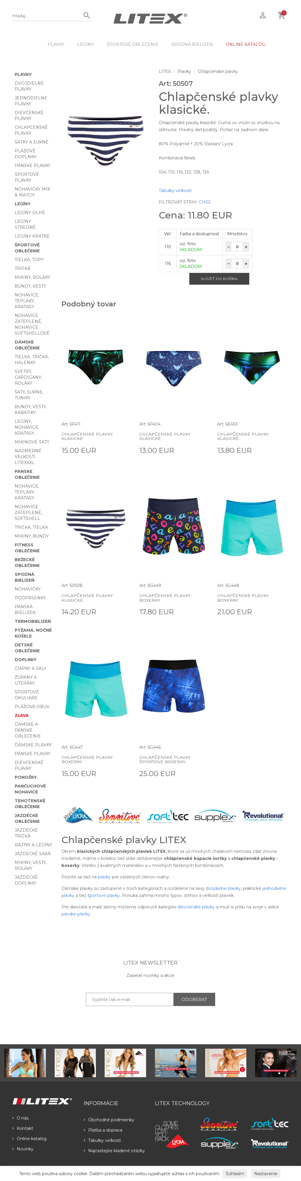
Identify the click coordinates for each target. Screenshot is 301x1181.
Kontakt (22, 1128)
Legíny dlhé (30, 212)
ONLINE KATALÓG (245, 44)
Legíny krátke (32, 236)
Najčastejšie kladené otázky (114, 1150)
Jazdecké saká (33, 853)
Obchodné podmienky (109, 1119)
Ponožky (26, 777)
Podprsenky (30, 597)
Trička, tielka (31, 527)
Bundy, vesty (30, 286)
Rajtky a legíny (33, 845)
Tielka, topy (29, 259)
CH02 (204, 202)
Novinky (23, 1149)
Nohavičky (28, 589)
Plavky (56, 44)
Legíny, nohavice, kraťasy (27, 427)
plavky (104, 877)
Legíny (85, 44)
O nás (20, 1118)
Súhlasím (235, 1173)
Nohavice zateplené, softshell (28, 512)
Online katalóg (29, 1138)
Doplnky (25, 659)
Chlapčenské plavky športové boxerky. (164, 759)
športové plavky (104, 895)
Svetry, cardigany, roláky (28, 377)
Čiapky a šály (30, 668)
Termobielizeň (33, 621)
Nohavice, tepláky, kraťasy (27, 300)
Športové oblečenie (132, 44)
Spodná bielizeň (192, 44)
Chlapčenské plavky (218, 71)
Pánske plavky (33, 165)
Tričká (23, 268)
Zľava (22, 715)
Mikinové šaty (32, 442)
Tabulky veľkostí (175, 190)
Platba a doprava (103, 1130)
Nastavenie (265, 1173)
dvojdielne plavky (223, 888)
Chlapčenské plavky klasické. (87, 436)
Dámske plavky (33, 745)
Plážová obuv (32, 706)
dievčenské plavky (196, 907)
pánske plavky (75, 914)
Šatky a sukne (32, 142)
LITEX (165, 71)
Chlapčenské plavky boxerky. (164, 598)
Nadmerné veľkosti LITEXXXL (28, 456)
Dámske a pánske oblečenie (28, 730)
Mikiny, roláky (32, 277)
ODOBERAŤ (194, 999)
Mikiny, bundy (32, 536)
